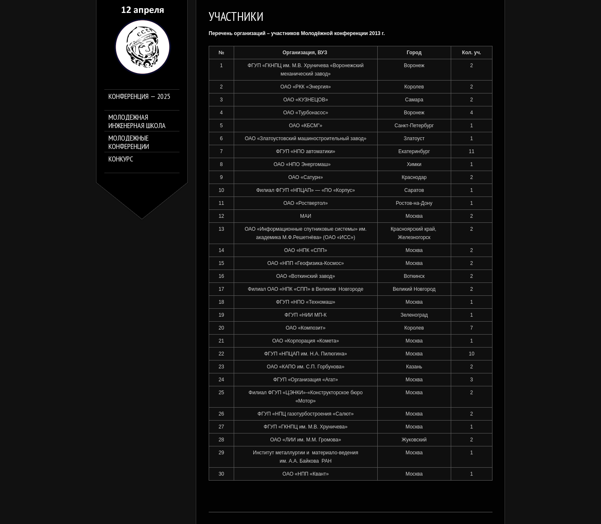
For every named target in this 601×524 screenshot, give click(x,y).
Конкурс (121, 159)
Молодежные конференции (129, 142)
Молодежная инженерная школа (137, 121)
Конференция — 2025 (139, 96)
